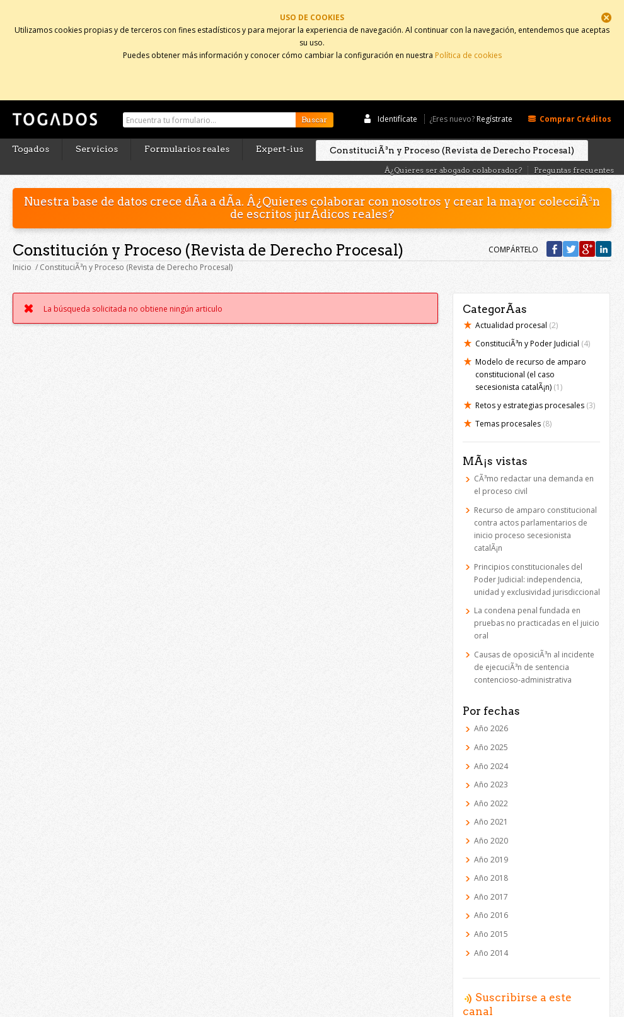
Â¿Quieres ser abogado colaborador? (453, 145)
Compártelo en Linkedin (603, 224)
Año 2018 (491, 853)
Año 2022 (491, 778)
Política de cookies (468, 52)
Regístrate (494, 94)
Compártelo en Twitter (571, 224)
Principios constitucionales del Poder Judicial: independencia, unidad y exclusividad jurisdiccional (537, 554)
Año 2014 (491, 927)
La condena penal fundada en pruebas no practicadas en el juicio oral (536, 598)
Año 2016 (491, 890)
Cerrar (606, 18)
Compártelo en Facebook (554, 224)
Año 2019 (491, 834)
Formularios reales (186, 124)
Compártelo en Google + (587, 224)
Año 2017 (491, 871)
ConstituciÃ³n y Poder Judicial (532, 319)
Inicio (22, 242)
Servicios (97, 124)
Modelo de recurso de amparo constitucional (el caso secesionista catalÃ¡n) (530, 350)
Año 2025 (491, 722)
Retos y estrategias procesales (535, 380)
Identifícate (397, 93)
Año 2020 (491, 815)
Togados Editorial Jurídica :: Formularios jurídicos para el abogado (54, 100)
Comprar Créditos (575, 93)
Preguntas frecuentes (574, 145)
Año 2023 (491, 760)
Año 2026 (491, 703)
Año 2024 (491, 741)
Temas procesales (513, 399)
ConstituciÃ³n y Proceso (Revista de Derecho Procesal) (452, 125)
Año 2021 (491, 797)
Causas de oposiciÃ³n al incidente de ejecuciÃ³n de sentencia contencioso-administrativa (534, 642)
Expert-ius (279, 124)
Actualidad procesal (516, 300)
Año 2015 (491, 908)
